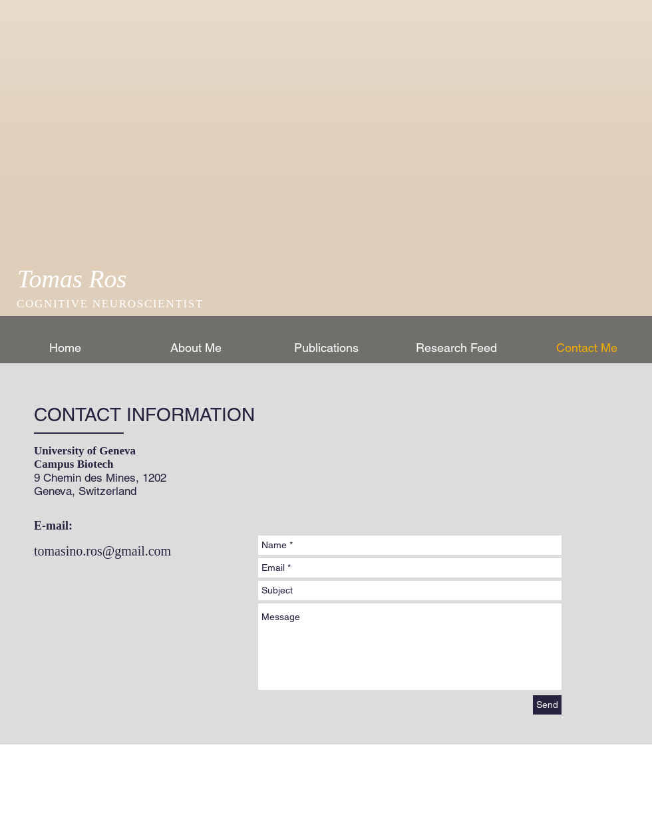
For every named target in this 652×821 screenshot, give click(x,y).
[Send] (547, 705)
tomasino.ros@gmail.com (102, 551)
